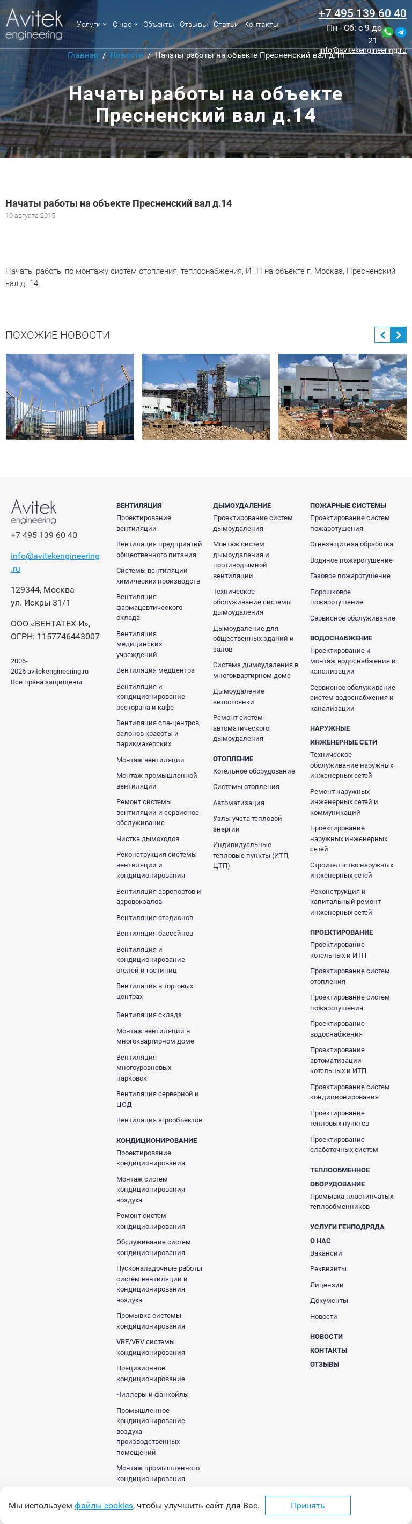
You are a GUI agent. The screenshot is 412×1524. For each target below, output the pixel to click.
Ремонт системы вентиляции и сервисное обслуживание (157, 812)
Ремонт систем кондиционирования (150, 1221)
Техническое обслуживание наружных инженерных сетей (351, 764)
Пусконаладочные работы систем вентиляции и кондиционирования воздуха (159, 1284)
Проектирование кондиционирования (150, 1158)
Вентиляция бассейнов (154, 933)
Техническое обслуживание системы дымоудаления (252, 601)
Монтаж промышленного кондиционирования (158, 1473)
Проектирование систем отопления (350, 976)
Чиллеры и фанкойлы (152, 1394)
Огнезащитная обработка (351, 544)
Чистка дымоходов (147, 839)
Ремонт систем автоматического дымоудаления (241, 727)
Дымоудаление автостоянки (238, 696)
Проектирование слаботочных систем (344, 1144)
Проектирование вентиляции (143, 523)
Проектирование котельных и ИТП (338, 949)
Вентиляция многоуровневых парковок (143, 1067)
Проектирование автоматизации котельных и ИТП (338, 1060)
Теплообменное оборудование (340, 1177)
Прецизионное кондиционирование (150, 1373)
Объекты (158, 24)
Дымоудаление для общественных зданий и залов (253, 638)
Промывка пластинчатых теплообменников (351, 1201)
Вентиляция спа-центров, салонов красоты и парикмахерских (158, 733)
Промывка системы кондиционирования (150, 1320)
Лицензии (327, 1285)
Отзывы (194, 24)
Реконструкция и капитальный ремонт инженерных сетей (345, 901)
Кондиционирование (156, 1140)
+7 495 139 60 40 (363, 13)
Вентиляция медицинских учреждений (139, 644)
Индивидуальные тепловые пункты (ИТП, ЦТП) (251, 855)
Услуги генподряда (347, 1227)
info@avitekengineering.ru (363, 50)
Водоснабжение (341, 638)
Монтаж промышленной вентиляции (156, 780)
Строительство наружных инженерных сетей (351, 870)
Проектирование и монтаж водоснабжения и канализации (353, 660)
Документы (329, 1300)
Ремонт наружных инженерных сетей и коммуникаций (344, 801)
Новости (323, 1316)
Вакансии (326, 1253)
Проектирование (341, 932)
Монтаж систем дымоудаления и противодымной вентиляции (241, 560)
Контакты (261, 24)
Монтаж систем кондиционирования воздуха (150, 1189)
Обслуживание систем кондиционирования (153, 1247)
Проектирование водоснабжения (337, 1028)
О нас (125, 24)
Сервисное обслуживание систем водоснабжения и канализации (352, 697)
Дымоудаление (242, 505)
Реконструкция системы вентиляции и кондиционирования (156, 864)
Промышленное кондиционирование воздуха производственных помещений (150, 1431)
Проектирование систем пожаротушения (350, 523)
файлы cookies (104, 1505)
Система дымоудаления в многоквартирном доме (255, 670)
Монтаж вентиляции (150, 760)
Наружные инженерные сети (343, 735)
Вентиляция (139, 505)
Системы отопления (246, 787)
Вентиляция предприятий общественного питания (159, 549)
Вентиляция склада (149, 1015)
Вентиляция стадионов (154, 918)
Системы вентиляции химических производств (158, 575)
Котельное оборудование (254, 771)
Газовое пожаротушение (350, 576)
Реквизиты (328, 1269)
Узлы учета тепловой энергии (247, 823)
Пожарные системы (348, 505)
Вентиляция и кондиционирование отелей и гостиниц (150, 959)
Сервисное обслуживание (352, 618)
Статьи (226, 24)
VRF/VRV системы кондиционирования (150, 1347)
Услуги (92, 24)
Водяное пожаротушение (351, 560)
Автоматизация (238, 803)
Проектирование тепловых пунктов (339, 1118)
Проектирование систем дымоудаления (253, 523)
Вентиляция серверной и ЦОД (157, 1099)
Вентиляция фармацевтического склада (149, 607)
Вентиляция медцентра (155, 670)
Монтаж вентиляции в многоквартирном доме (155, 1036)
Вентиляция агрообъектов (159, 1120)
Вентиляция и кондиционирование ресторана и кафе (150, 696)
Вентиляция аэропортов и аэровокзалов (158, 896)
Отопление (233, 759)
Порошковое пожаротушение (336, 597)
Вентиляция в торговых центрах (154, 991)
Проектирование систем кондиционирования (350, 1092)
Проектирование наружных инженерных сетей (348, 838)
